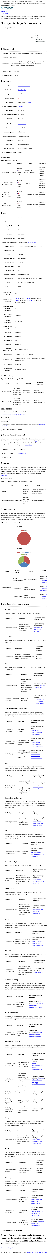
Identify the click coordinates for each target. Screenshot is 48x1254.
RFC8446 (17, 298)
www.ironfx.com (37, 789)
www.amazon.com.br (34, 1034)
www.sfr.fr (35, 883)
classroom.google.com (37, 1211)
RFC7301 (29, 300)
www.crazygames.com (37, 746)
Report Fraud (4, 13)
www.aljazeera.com (38, 790)
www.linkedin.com (37, 1141)
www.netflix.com (36, 1143)
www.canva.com (37, 821)
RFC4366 (17, 300)
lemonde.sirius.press (36, 1223)
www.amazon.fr (35, 1201)
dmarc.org (4, 475)
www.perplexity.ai (37, 825)
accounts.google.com (37, 1065)
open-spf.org (28, 445)
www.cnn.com (43, 582)
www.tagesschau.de (37, 945)
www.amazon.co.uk (36, 758)
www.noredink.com (38, 909)
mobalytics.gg (36, 913)
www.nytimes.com (37, 941)
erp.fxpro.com (37, 629)
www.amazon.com (37, 1139)
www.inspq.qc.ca (35, 734)
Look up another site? (8, 27)
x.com (39, 1093)
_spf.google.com (22, 453)
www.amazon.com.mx (35, 1036)
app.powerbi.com (36, 1063)
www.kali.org (36, 943)
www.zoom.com (37, 879)
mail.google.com (35, 1213)
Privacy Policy (30, 1252)
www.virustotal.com (36, 732)
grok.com (36, 631)
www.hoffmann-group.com (36, 1007)
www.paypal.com (38, 701)
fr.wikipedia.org (35, 1215)
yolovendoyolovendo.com (37, 854)
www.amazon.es (35, 756)
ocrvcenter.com (22, 124)
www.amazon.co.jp (40, 1032)
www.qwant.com (35, 744)
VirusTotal (29, 102)
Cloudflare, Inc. (22, 90)
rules (36, 441)
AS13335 (20, 106)
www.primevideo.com (39, 703)
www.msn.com (39, 1003)
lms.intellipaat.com (36, 856)
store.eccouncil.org (36, 852)
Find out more (4, 1247)
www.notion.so (38, 627)
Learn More (4, 11)
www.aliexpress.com (36, 1199)
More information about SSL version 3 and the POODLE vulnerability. (13, 414)
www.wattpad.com (38, 787)
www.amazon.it (35, 754)
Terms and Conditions (41, 1252)
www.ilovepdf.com (38, 823)
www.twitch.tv (33, 1005)
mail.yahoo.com (35, 1225)
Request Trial (11, 1247)
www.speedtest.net (36, 730)
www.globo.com (35, 742)
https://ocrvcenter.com (24, 86)
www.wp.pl (36, 911)
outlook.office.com (37, 1080)
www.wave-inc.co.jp (38, 881)
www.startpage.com (39, 699)
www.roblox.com (38, 972)
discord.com (40, 1221)
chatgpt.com (41, 1078)
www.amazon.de (35, 1203)
